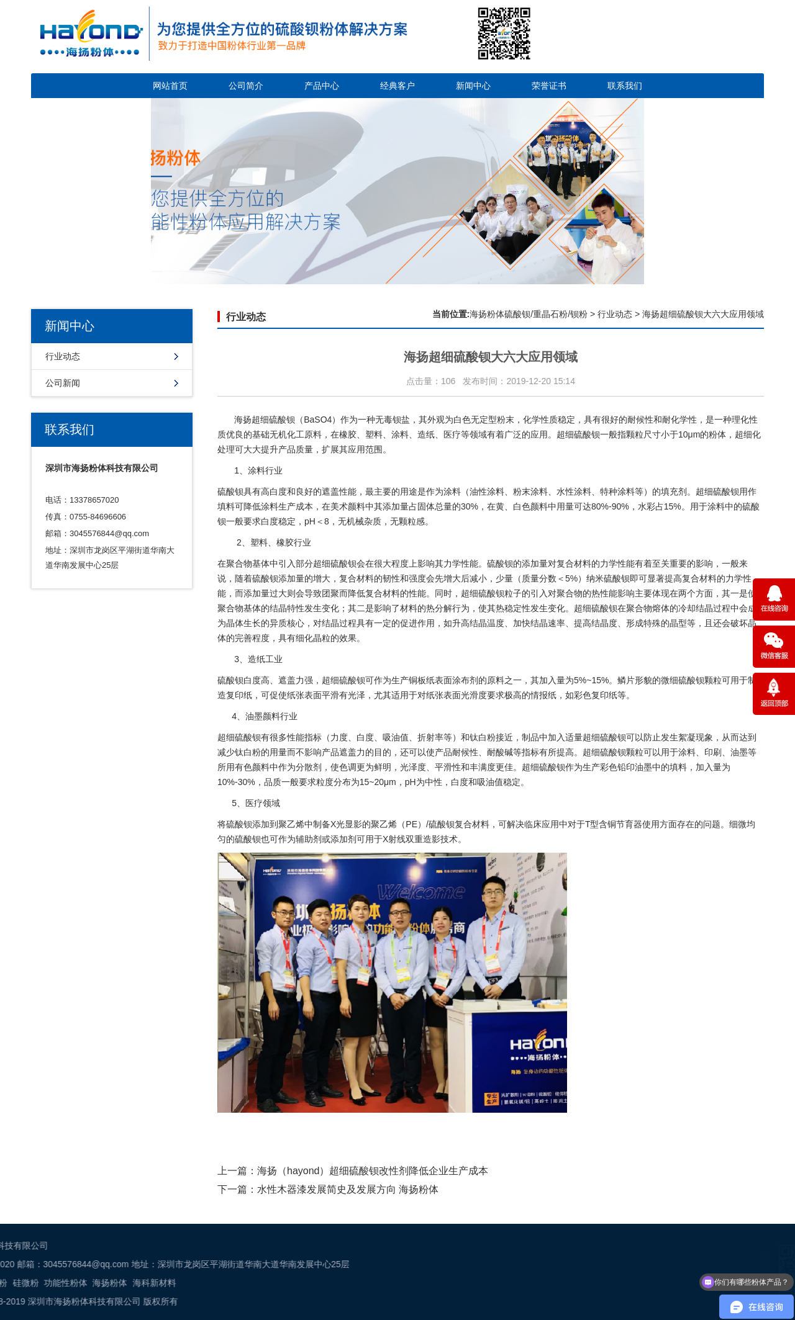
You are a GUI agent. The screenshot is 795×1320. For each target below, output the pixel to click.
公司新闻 (62, 383)
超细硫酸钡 (273, 419)
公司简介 (246, 86)
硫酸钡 (587, 434)
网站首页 (170, 86)
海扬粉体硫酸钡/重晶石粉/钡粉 (529, 314)
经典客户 (397, 86)
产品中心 (321, 86)
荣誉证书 (549, 86)
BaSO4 (318, 419)
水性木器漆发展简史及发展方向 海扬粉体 (347, 1189)
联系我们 (624, 86)
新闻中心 (473, 86)
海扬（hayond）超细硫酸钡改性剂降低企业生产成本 (373, 1170)
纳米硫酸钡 (608, 578)
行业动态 (62, 356)
